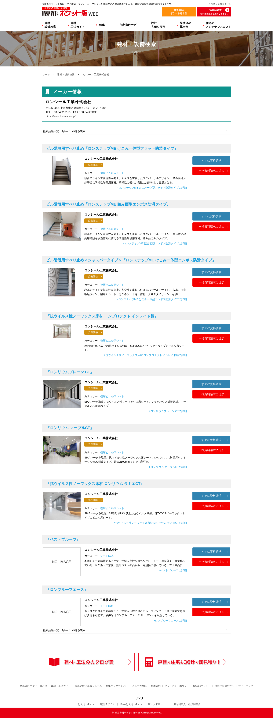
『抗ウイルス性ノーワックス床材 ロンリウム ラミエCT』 (95, 484)
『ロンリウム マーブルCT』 (70, 428)
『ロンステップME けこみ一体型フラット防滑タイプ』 (112, 148)
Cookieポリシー (202, 685)
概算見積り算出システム (88, 685)
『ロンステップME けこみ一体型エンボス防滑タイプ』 (131, 260)
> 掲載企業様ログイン (220, 4)
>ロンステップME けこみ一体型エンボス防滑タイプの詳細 (152, 299)
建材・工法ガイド (78, 24)
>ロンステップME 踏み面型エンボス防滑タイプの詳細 (154, 243)
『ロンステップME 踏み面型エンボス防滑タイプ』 (108, 204)
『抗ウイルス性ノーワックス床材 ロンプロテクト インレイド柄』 (102, 316)
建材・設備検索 (50, 24)
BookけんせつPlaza (131, 704)
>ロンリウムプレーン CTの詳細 (168, 411)
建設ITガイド (107, 704)
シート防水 (107, 555)
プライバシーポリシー (177, 685)
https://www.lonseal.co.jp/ (60, 116)
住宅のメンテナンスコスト (218, 24)
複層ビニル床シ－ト (112, 173)
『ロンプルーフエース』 (67, 590)
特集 (102, 25)
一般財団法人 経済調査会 (186, 704)
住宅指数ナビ (127, 25)
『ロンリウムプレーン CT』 (70, 372)
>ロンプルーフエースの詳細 (170, 620)
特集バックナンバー (117, 685)
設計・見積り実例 (158, 24)
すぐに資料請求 (211, 160)
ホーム (46, 74)
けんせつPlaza (86, 704)
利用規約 (156, 685)
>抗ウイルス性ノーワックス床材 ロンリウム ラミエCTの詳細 (150, 522)
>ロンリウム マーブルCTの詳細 (168, 467)
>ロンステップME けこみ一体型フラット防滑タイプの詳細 (152, 187)
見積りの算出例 (185, 24)
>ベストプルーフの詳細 (173, 570)
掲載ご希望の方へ (224, 685)
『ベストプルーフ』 (63, 539)
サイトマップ (245, 685)
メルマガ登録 (139, 685)
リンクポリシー (156, 704)
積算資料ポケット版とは (33, 685)
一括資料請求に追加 (211, 170)
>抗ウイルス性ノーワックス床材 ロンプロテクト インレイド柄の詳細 (145, 355)
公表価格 (93, 164)
